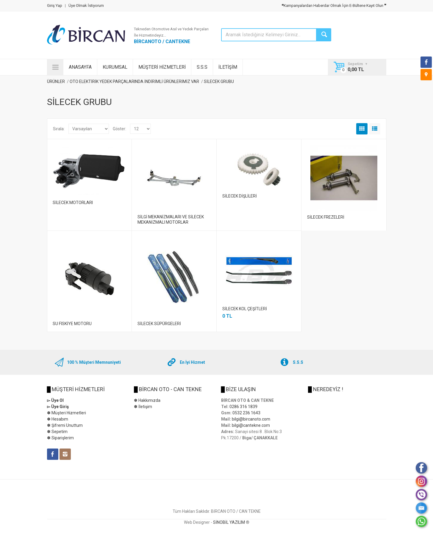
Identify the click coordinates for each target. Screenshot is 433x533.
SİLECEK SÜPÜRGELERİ (159, 323)
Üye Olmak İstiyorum (86, 5)
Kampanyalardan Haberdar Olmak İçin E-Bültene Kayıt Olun (334, 5)
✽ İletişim (143, 406)
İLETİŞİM (227, 67)
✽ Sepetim (57, 431)
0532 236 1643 (246, 412)
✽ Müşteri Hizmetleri (66, 412)
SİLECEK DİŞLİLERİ (239, 196)
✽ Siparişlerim (60, 437)
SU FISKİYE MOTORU (72, 323)
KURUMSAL (115, 67)
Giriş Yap (54, 5)
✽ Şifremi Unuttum (65, 425)
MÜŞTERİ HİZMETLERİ (162, 67)
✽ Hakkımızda (147, 400)
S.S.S (202, 67)
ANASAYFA (80, 67)
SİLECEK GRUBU (219, 81)
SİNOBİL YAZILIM (229, 522)
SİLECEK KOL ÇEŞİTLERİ (244, 308)
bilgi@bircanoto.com (251, 419)
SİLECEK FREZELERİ (325, 217)
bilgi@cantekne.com (251, 425)
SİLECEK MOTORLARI (73, 202)
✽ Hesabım (57, 419)
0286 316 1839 (243, 406)
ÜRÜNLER (56, 81)
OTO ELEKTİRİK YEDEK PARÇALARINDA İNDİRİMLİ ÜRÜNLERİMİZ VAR (134, 81)
